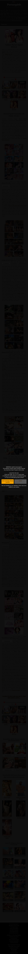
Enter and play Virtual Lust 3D (7, 481)
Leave (20, 480)
